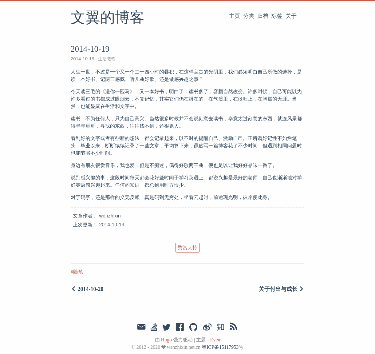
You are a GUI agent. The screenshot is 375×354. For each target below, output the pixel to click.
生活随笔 (106, 58)
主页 (234, 16)
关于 (291, 16)
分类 (248, 16)
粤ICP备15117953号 (222, 347)
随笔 (78, 271)
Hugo (166, 339)
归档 (262, 16)
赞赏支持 (187, 247)
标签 (276, 16)
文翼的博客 (107, 18)
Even (215, 339)
